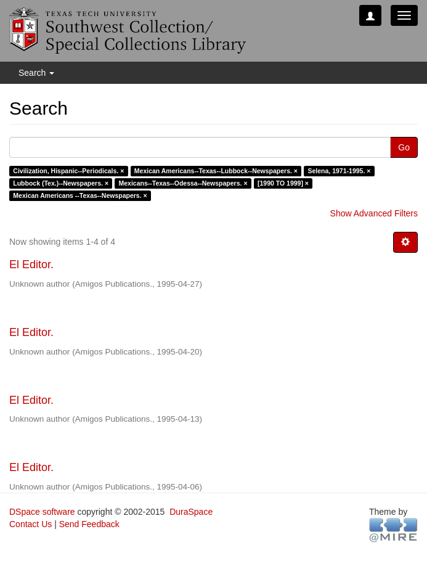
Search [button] (36, 73)
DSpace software (42, 512)
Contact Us (30, 524)
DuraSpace (191, 512)
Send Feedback (89, 524)
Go (404, 147)
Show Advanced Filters (374, 213)
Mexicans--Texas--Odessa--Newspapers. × (183, 183)
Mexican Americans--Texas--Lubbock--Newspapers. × (216, 170)
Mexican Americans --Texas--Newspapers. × (80, 195)
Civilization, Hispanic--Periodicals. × (68, 170)
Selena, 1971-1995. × (339, 170)
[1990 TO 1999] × (283, 183)
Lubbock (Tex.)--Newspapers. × (60, 183)
